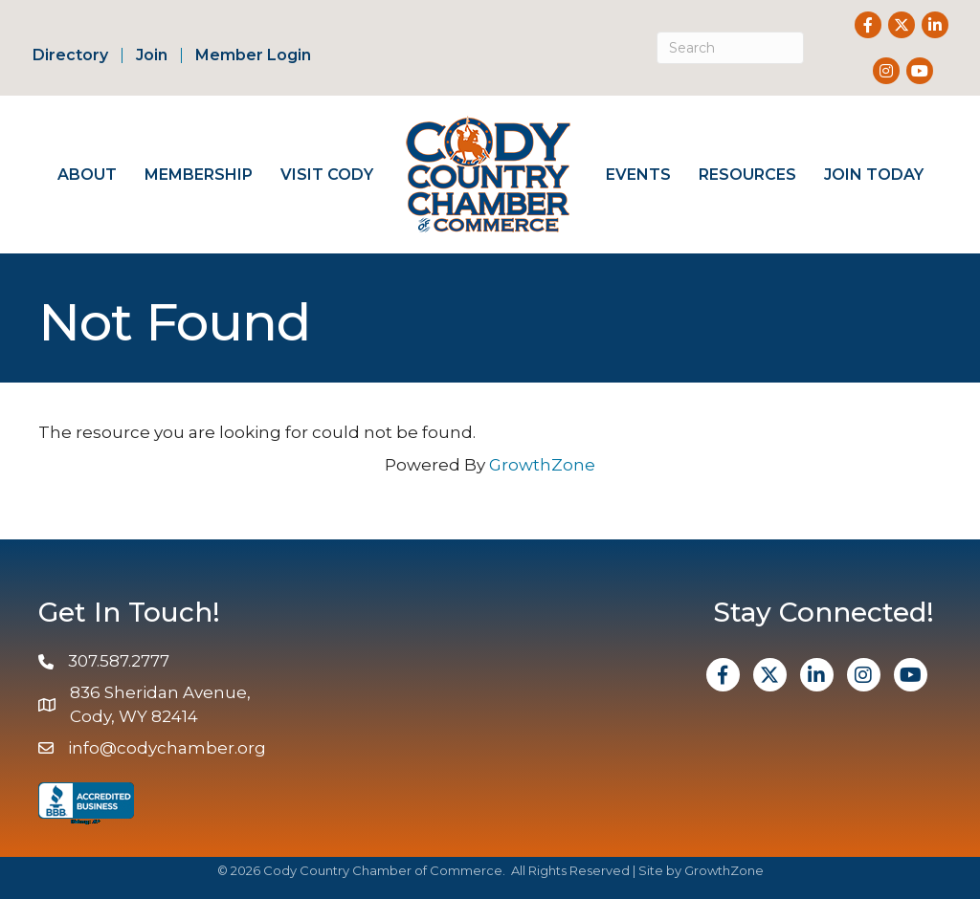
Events (638, 174)
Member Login (253, 55)
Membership (199, 174)
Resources (747, 174)
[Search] (731, 48)
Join (151, 55)
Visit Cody (326, 174)
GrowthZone (542, 464)
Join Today (874, 174)
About (87, 174)
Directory (70, 55)
